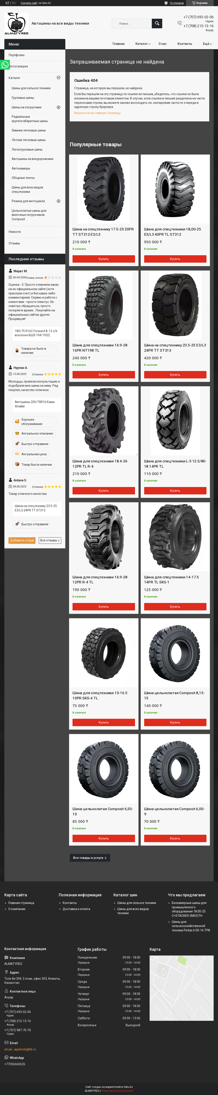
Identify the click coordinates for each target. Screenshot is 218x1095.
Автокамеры (21, 168)
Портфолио (17, 55)
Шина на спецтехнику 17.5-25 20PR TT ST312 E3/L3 (103, 232)
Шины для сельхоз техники (31, 88)
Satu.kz (128, 1086)
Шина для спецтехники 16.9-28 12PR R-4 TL (100, 579)
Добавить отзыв (22, 540)
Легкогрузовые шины (27, 149)
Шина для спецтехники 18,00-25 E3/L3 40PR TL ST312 (172, 232)
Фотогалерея (18, 66)
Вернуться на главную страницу (97, 113)
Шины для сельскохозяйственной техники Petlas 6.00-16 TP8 (191, 926)
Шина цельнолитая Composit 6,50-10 (103, 811)
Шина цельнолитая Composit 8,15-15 (174, 695)
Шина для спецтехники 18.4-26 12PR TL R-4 (100, 464)
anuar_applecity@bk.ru (20, 1049)
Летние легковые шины (29, 140)
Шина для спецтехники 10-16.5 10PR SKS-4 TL (100, 695)
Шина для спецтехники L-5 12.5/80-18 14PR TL (175, 464)
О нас (163, 43)
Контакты (184, 43)
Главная (119, 43)
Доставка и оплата (76, 909)
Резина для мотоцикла (28, 201)
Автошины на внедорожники (32, 159)
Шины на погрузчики (26, 107)
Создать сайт (29, 3)
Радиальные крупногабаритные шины (30, 119)
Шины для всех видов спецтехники (27, 189)
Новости (15, 231)
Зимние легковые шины (29, 130)
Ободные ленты (23, 178)
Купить (104, 259)
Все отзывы (48, 540)
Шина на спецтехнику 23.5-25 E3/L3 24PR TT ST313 (175, 348)
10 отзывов (177, 3)
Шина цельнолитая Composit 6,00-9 (174, 811)
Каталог (141, 43)
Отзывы (14, 243)
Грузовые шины (23, 97)
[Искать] (157, 23)
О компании (16, 909)
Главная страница (21, 903)
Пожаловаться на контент (117, 1090)
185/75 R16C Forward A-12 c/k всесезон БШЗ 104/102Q (36, 333)
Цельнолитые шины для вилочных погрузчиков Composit (29, 215)
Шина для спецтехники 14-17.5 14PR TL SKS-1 (171, 579)
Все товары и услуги (88, 858)
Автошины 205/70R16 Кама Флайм (34, 404)
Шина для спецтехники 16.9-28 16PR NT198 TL (100, 348)
